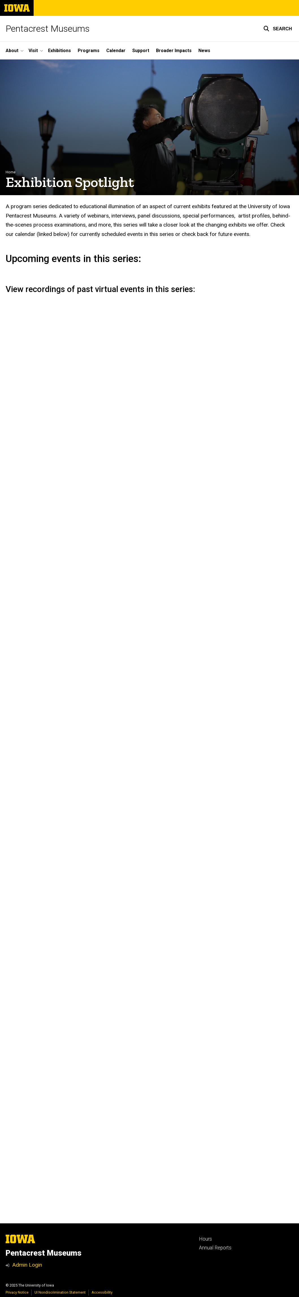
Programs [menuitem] (88, 50)
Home (11, 172)
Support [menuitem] (140, 50)
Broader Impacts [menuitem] (174, 50)
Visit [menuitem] (33, 50)
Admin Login (27, 1265)
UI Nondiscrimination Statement (60, 1292)
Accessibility (102, 1292)
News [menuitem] (204, 50)
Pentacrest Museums (48, 28)
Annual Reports (215, 1248)
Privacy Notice (17, 1292)
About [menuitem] (12, 50)
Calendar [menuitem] (115, 50)
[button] (277, 28)
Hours (205, 1239)
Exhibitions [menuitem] (59, 50)
